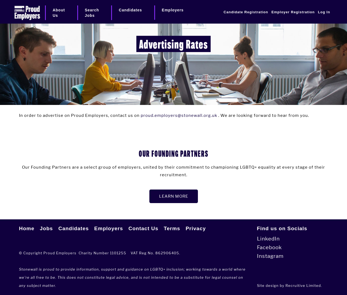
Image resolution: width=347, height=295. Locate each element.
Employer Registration (293, 12)
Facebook (269, 247)
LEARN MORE (173, 196)
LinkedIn (268, 239)
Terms (172, 228)
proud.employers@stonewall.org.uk (179, 115)
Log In (324, 12)
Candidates (73, 228)
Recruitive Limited (303, 285)
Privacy (196, 228)
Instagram (270, 256)
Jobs (46, 228)
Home (26, 228)
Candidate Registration (246, 12)
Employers (108, 228)
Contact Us (143, 228)
